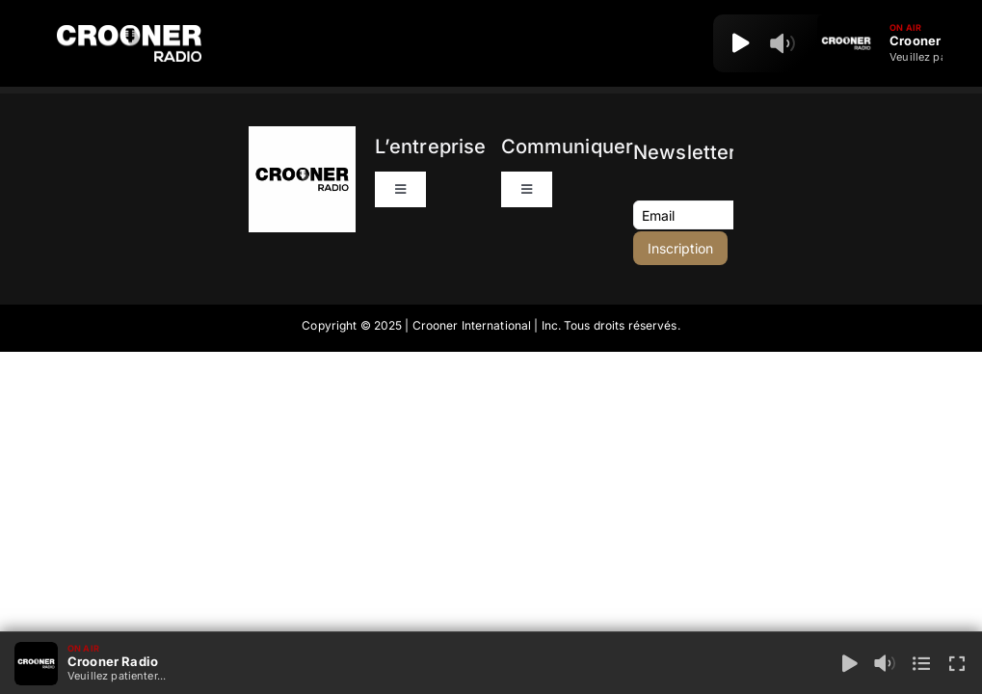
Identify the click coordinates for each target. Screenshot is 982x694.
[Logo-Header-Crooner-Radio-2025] (129, 32)
